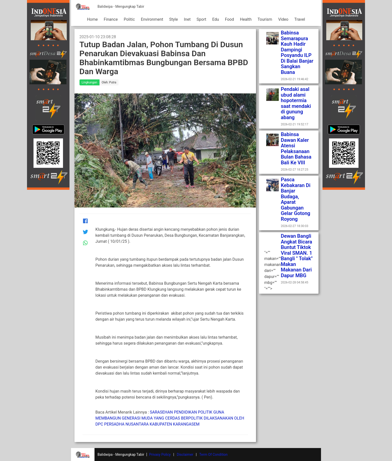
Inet (187, 19)
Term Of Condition (213, 455)
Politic (129, 19)
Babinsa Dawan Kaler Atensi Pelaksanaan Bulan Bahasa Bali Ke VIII (296, 148)
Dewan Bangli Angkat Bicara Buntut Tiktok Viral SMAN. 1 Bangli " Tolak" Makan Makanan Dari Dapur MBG (296, 255)
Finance (111, 19)
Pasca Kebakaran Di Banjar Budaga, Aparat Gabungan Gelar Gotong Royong (295, 199)
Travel (299, 19)
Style (173, 19)
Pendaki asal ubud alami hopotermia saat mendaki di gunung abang (296, 103)
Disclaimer (185, 455)
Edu (215, 19)
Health (246, 19)
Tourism (265, 19)
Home (92, 19)
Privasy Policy (160, 455)
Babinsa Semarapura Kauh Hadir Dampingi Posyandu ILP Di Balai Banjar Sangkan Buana (297, 52)
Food (229, 19)
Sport (201, 19)
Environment (152, 19)
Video (283, 19)
